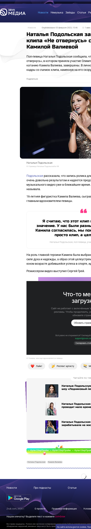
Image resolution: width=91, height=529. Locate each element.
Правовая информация (64, 508)
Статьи (72, 487)
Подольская (34, 175)
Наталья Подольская (36, 462)
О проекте (40, 508)
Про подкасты (42, 487)
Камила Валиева (55, 462)
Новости (32, 28)
